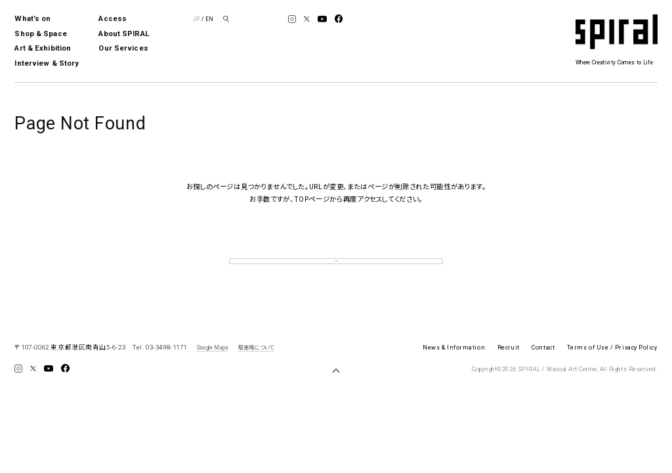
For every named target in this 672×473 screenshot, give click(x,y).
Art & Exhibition (42, 48)
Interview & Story (46, 63)
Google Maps (212, 366)
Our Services (123, 48)
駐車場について (256, 366)
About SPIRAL (123, 34)
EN (209, 19)
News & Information (454, 366)
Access (112, 18)
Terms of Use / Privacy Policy (612, 366)
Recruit (508, 366)
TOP (336, 270)
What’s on (32, 18)
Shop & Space (40, 34)
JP (196, 19)
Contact (543, 366)
